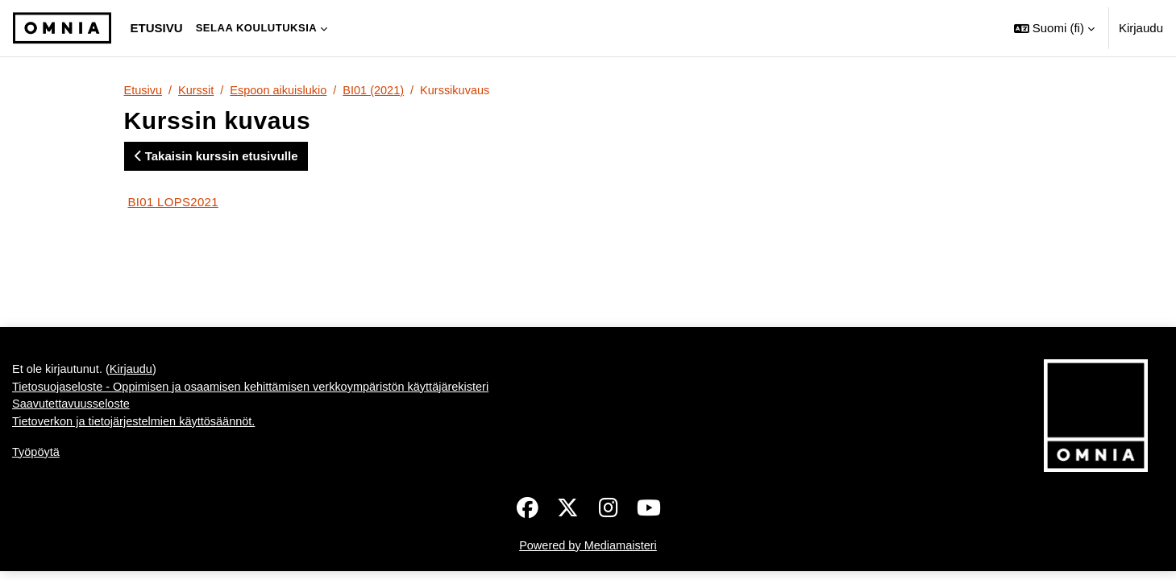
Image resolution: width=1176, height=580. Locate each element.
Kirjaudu (1141, 28)
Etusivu (144, 90)
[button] (1054, 28)
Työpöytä (36, 456)
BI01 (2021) (380, 90)
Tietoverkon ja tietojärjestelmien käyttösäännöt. (138, 426)
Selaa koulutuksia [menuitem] (257, 28)
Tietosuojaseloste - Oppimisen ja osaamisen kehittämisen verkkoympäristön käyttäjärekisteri (258, 389)
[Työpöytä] (62, 28)
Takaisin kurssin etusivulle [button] (216, 157)
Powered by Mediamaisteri (588, 546)
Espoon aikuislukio (283, 90)
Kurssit (198, 90)
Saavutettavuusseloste (73, 407)
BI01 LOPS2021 (173, 202)
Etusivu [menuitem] (157, 28)
